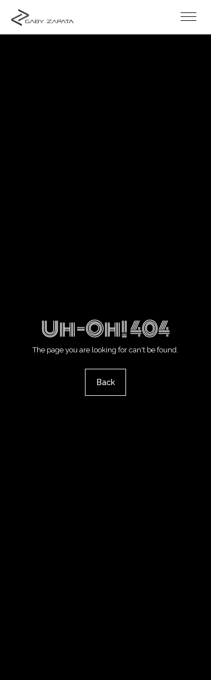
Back (106, 382)
